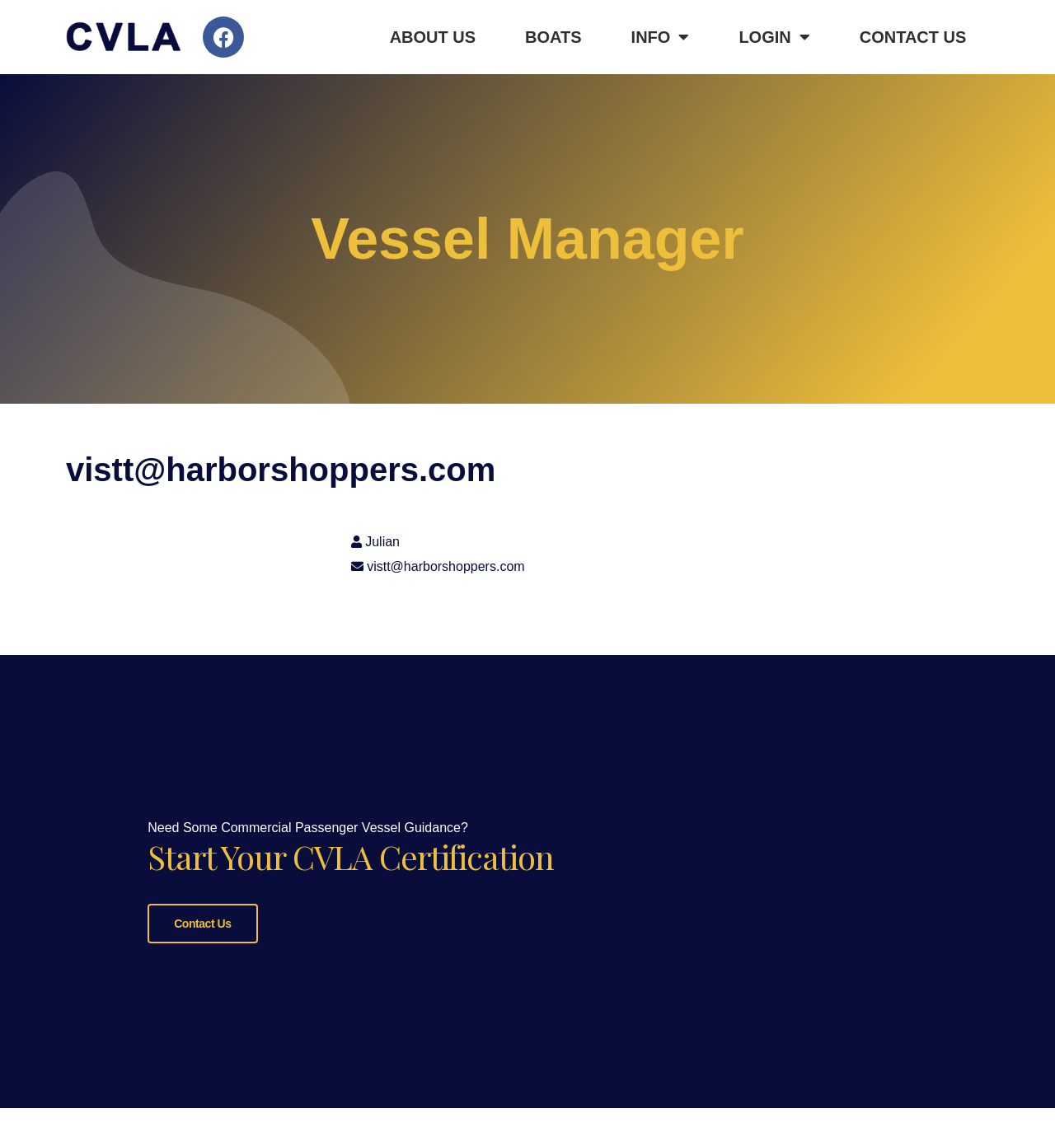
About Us (433, 37)
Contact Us (913, 37)
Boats (553, 37)
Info (660, 37)
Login (773, 37)
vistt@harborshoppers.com (445, 566)
